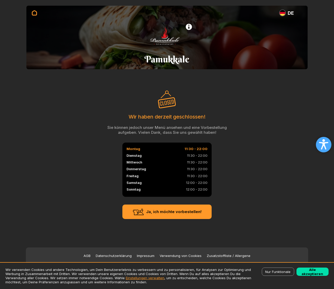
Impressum (145, 256)
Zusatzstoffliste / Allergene (228, 256)
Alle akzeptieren (312, 272)
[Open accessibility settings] (323, 144)
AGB (87, 256)
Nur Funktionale (278, 272)
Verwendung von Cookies (181, 256)
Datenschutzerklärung (114, 256)
